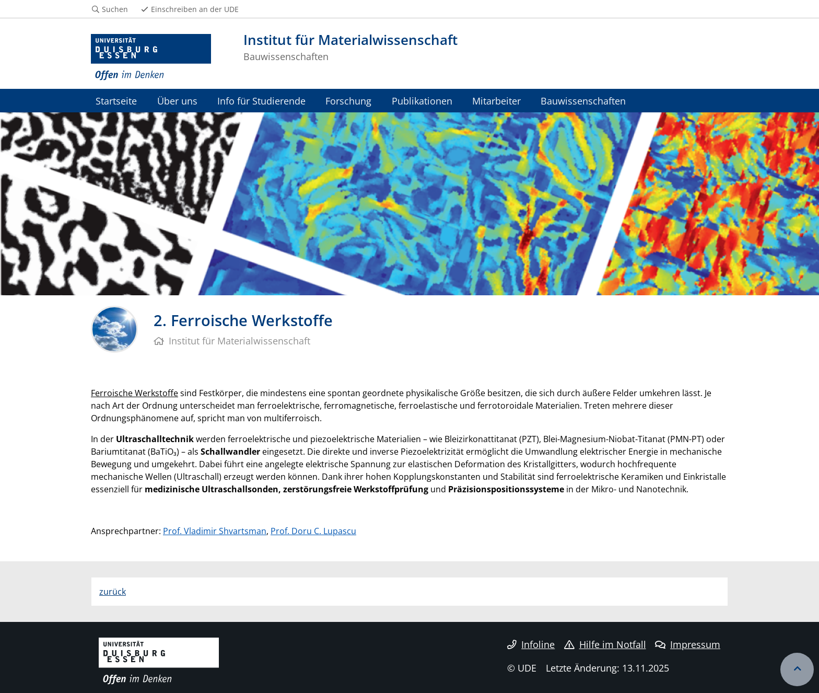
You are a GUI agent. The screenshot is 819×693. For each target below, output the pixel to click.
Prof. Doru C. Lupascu (313, 531)
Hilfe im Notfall (605, 644)
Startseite (116, 100)
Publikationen (422, 100)
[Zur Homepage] (151, 57)
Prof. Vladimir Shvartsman (214, 531)
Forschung (348, 100)
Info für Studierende (261, 100)
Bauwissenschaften (583, 100)
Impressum (687, 644)
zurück (112, 591)
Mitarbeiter (496, 100)
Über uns (177, 100)
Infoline (531, 644)
